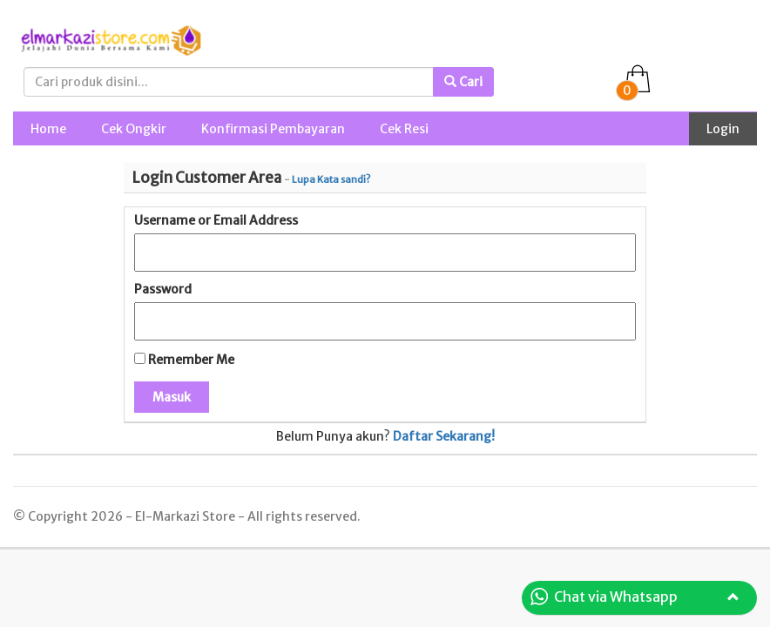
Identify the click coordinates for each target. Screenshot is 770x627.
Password (163, 289)
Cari (463, 82)
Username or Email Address (216, 220)
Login (723, 129)
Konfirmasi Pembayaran (273, 129)
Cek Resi (404, 129)
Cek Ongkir (133, 129)
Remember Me (184, 359)
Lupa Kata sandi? (331, 179)
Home (48, 129)
